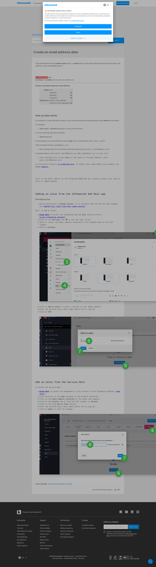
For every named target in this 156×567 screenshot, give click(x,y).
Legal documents (68, 555)
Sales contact (44, 533)
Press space (21, 533)
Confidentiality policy (70, 557)
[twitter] (125, 511)
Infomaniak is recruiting (24, 530)
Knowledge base (38, 35)
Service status (44, 547)
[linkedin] (130, 511)
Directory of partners (67, 530)
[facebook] (121, 511)
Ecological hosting (88, 524)
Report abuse (44, 539)
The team (20, 527)
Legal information (80, 555)
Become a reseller (66, 524)
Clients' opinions (22, 544)
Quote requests (65, 533)
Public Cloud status (46, 544)
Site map (81, 557)
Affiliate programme (66, 527)
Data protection (58, 557)
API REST (43, 536)
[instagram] (136, 511)
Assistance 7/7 (44, 524)
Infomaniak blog (22, 536)
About (61, 3)
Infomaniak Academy (67, 536)
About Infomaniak (22, 524)
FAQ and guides (45, 527)
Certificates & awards (89, 527)
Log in (136, 3)
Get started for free (123, 3)
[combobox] (76, 40)
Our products (39, 3)
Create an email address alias (59, 35)
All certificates (21, 539)
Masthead (20, 542)
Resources (51, 3)
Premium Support (45, 530)
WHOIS (42, 542)
